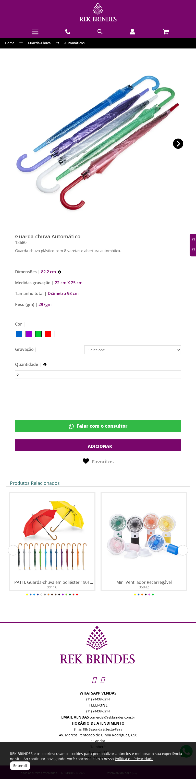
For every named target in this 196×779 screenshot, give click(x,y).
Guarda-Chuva (39, 43)
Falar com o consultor (98, 426)
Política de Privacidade (134, 758)
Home (9, 43)
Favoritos (98, 461)
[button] (178, 144)
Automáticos (74, 43)
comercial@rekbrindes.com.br (112, 717)
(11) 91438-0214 (98, 699)
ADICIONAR (99, 446)
